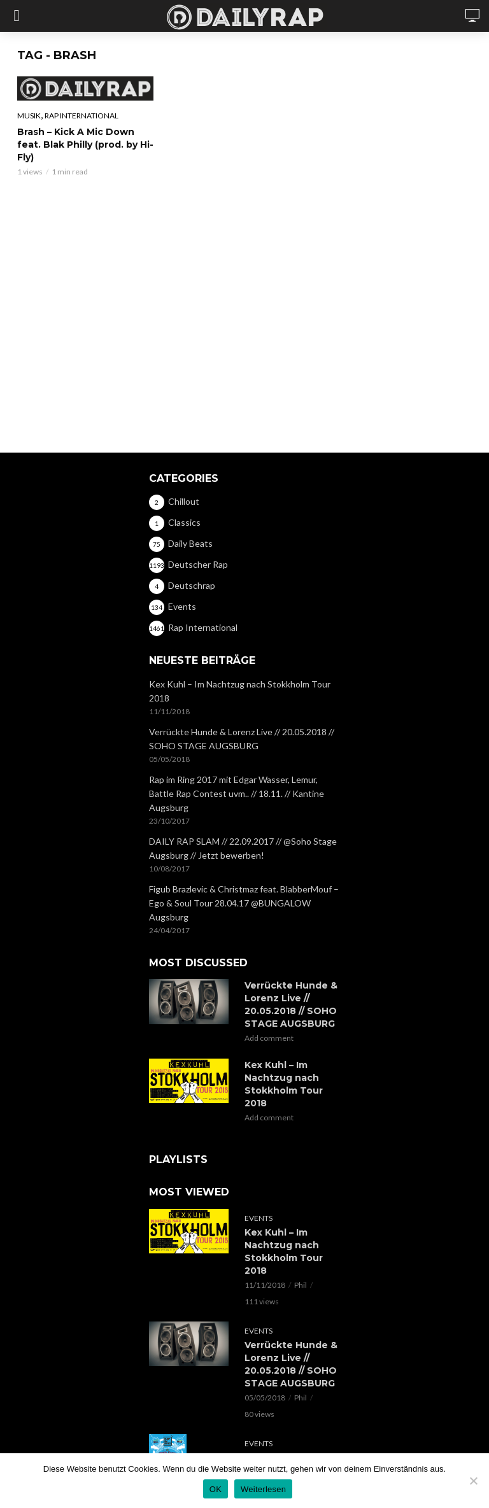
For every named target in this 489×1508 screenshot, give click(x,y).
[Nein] (473, 1480)
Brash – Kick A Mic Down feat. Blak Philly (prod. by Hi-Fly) (85, 144)
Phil (300, 1285)
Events (258, 1218)
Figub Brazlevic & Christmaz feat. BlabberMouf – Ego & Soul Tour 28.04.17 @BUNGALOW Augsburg (244, 903)
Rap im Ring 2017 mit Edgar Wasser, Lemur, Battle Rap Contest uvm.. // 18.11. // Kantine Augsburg (236, 793)
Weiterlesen (263, 1489)
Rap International (81, 115)
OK (215, 1489)
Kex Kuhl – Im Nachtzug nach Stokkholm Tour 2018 (239, 691)
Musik (29, 115)
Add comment (269, 1038)
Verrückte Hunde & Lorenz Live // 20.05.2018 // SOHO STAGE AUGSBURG (241, 738)
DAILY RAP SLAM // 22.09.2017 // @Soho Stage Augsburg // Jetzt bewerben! (243, 848)
